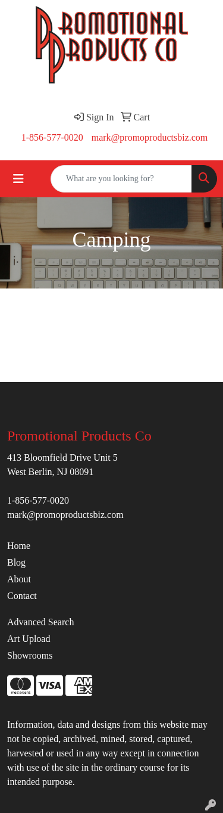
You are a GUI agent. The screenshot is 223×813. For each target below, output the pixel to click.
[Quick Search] (121, 179)
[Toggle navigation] (18, 178)
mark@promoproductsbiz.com (150, 137)
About (19, 579)
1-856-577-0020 (52, 137)
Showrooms (29, 655)
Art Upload (28, 639)
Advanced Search (40, 622)
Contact (22, 596)
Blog (16, 562)
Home (18, 546)
